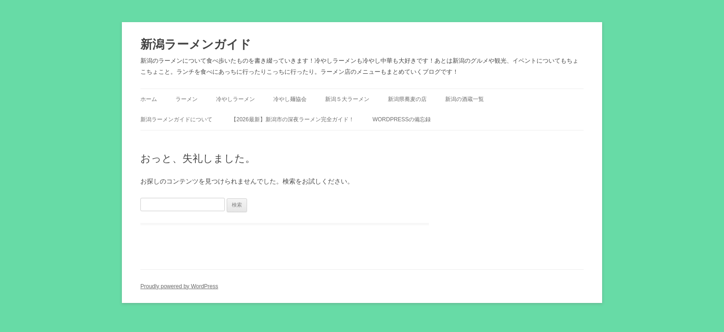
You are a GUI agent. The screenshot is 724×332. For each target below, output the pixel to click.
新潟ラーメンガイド (195, 44)
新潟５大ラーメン (347, 99)
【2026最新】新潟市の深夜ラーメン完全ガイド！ (292, 119)
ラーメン (186, 99)
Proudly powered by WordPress (179, 286)
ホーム (148, 99)
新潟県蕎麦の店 (407, 99)
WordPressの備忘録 (402, 119)
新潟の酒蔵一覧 (464, 99)
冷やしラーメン (235, 99)
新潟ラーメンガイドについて (176, 119)
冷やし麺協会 (290, 99)
